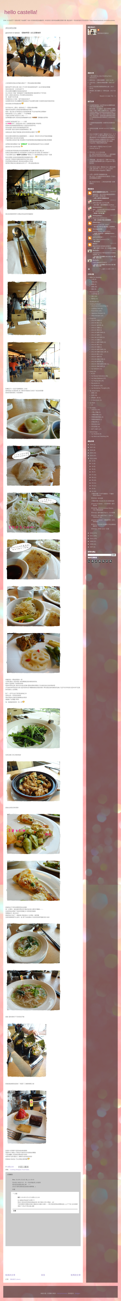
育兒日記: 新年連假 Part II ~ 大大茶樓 (103, 512)
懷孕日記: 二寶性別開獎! (97, 80)
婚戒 (92, 284)
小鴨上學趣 (94, 412)
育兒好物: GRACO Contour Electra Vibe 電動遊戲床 (102, 509)
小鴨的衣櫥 (94, 414)
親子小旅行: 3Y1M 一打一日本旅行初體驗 (105, 248)
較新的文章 (10, 1275)
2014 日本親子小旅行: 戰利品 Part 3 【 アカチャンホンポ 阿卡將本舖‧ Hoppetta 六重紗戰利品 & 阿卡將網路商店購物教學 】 (102, 135)
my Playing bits (96, 381)
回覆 (13, 1189)
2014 (92, 455)
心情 (92, 279)
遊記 (92, 296)
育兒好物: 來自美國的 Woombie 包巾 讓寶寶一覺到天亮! (104, 265)
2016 (92, 450)
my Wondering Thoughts (99, 388)
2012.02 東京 (95, 344)
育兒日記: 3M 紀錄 (97, 498)
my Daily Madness (97, 378)
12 (93, 461)
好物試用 (94, 422)
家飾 (92, 393)
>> (115, 96)
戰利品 (93, 298)
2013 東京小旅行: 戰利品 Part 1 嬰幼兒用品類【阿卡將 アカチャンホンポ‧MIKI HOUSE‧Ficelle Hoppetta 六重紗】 (102, 168)
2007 (92, 547)
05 (93, 480)
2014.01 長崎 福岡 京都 (98, 364)
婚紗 (92, 289)
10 (93, 466)
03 (93, 486)
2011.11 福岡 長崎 (97, 342)
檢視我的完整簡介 (103, 33)
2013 (92, 458)
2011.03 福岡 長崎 (97, 332)
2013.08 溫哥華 (96, 361)
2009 (92, 541)
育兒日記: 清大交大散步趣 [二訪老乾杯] (104, 226)
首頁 (43, 1275)
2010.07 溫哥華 (96, 325)
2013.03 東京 (95, 354)
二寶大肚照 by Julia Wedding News (100, 76)
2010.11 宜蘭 (95, 327)
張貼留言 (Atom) (15, 1279)
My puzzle (94, 383)
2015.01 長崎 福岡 (97, 366)
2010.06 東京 (95, 323)
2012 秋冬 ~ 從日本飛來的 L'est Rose (104, 205)
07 (93, 475)
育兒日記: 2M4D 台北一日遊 (100, 529)
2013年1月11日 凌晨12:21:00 (30, 1197)
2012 (92, 533)
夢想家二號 (94, 397)
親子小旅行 (94, 429)
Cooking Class (96, 308)
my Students (95, 434)
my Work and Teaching (98, 436)
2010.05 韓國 (95, 320)
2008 (92, 544)
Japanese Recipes (97, 313)
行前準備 (94, 294)
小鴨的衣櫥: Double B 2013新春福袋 (102, 501)
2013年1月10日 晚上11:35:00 (25, 1179)
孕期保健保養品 (96, 417)
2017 (92, 447)
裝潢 (92, 395)
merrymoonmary (62, 1293)
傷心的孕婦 (97, 241)
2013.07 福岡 (95, 356)
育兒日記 (94, 424)
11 (93, 463)
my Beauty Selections (98, 376)
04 (93, 483)
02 (93, 488)
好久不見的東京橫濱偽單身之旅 (99, 86)
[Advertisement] (43, 1260)
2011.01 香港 (95, 330)
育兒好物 (94, 426)
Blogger (77, 1293)
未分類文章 (93, 301)
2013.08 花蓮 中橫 (97, 359)
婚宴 (92, 286)
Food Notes (95, 311)
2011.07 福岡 (95, 335)
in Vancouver (95, 400)
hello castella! (20, 12)
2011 (92, 536)
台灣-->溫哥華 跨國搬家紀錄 (98, 174)
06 (93, 477)
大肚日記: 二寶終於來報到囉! (98, 82)
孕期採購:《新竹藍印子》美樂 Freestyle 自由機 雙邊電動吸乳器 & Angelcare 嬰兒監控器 (102, 161)
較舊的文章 (76, 1275)
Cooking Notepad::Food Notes (19, 1169)
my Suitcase (95, 369)
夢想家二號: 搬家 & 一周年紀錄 (99, 91)
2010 (92, 538)
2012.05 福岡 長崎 (97, 349)
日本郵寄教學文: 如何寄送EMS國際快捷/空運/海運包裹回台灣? (102, 106)
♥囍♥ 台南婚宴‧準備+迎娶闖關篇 (102, 220)
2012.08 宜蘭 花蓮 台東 (98, 352)
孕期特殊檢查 (95, 419)
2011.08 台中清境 (97, 337)
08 (93, 472)
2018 (92, 444)
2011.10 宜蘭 (95, 340)
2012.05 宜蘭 (95, 347)
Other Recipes (95, 315)
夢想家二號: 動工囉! (99, 213)
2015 (92, 453)
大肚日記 (94, 410)
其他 (92, 282)
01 (93, 491)
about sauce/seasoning (98, 306)
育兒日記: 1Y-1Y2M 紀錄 (97, 152)
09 (93, 469)
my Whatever (95, 385)
